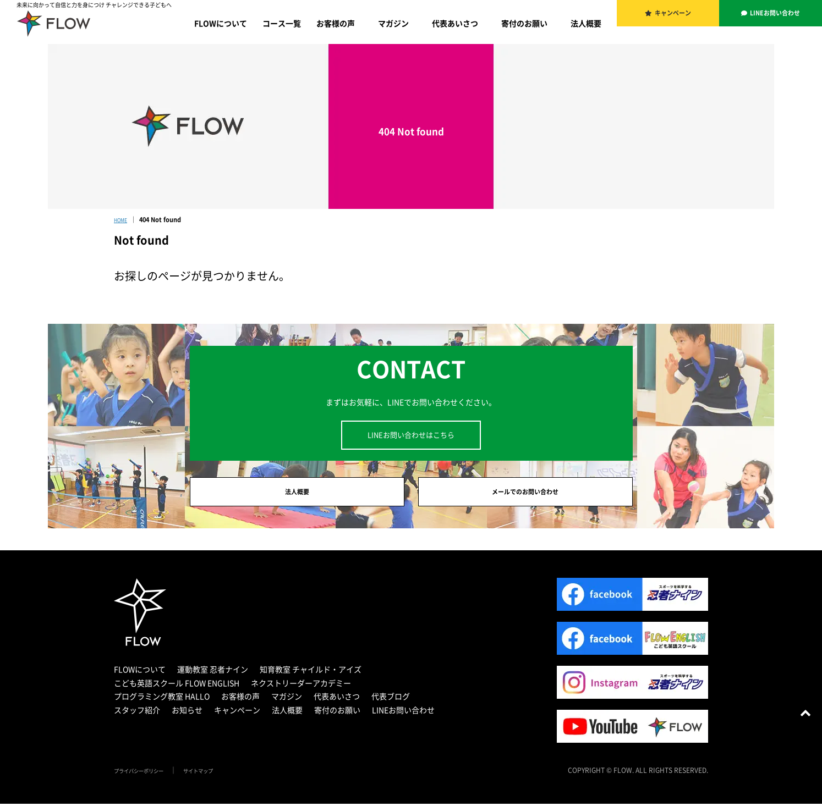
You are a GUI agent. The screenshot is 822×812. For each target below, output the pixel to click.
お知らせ (187, 717)
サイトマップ (219, 778)
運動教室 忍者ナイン (212, 677)
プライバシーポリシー (147, 778)
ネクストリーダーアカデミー (301, 691)
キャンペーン (674, 16)
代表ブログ (390, 704)
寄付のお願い (524, 23)
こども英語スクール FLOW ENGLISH (176, 691)
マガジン (393, 23)
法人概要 (586, 23)
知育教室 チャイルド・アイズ (310, 677)
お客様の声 (335, 23)
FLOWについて (220, 23)
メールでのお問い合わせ (525, 495)
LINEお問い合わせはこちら (411, 434)
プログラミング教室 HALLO (162, 704)
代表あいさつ (455, 23)
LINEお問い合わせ (776, 16)
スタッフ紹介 (137, 717)
